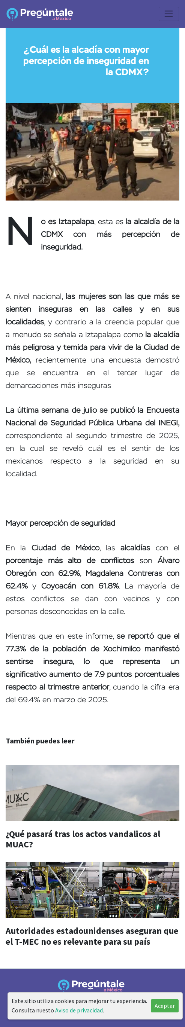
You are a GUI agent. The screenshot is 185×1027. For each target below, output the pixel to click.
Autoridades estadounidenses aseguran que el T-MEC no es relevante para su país (92, 936)
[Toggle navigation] (169, 14)
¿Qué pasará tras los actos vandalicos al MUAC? (83, 839)
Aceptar (165, 1005)
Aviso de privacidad (79, 1010)
